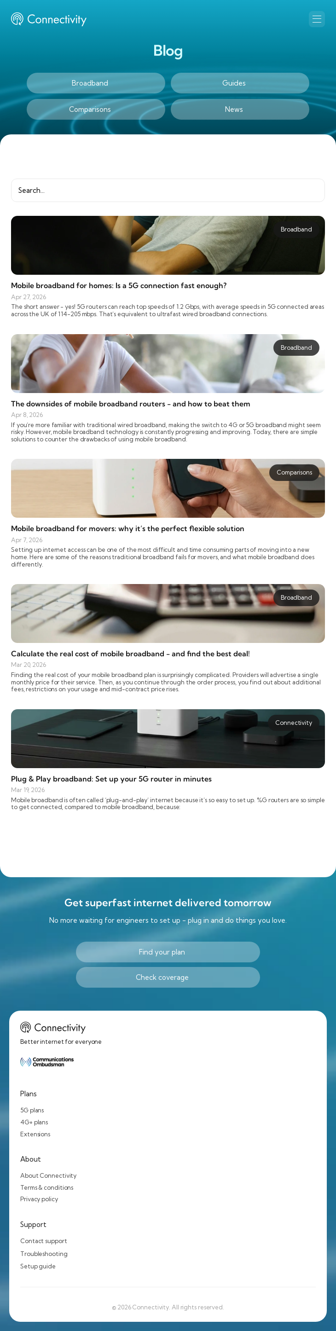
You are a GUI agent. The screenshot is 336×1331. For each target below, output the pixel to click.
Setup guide (38, 1266)
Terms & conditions (46, 1187)
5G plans (32, 1110)
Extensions (35, 1134)
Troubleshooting (44, 1253)
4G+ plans (34, 1122)
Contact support (43, 1240)
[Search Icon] (168, 190)
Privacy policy (39, 1199)
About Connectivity (48, 1175)
